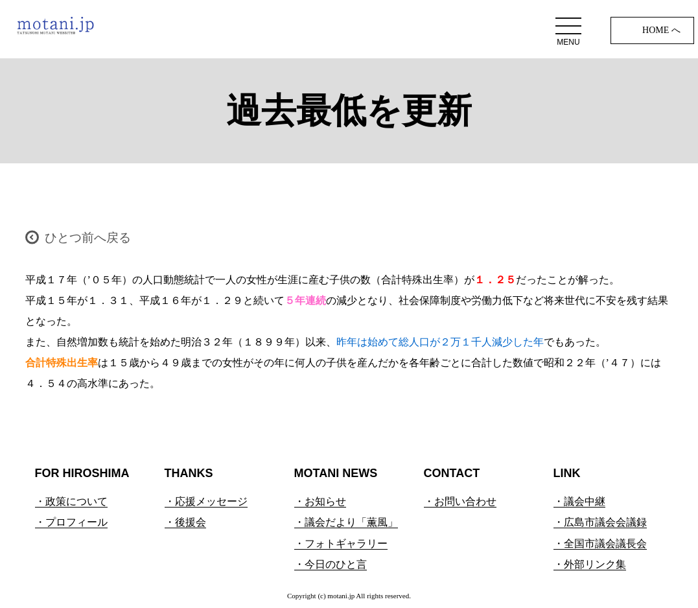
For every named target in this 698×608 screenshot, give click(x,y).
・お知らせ (320, 501)
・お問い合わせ (460, 501)
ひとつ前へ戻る (88, 237)
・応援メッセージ (206, 501)
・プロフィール (71, 522)
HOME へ (661, 30)
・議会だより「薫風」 (346, 522)
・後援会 (185, 522)
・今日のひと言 (330, 564)
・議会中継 (579, 501)
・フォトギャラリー (341, 543)
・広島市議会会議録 (600, 522)
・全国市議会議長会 (600, 543)
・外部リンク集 (589, 564)
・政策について (71, 501)
